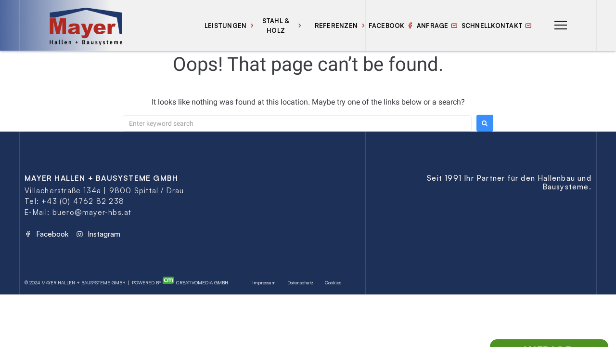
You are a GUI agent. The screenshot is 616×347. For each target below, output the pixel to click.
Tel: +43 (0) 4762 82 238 (74, 201)
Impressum (264, 282)
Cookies (333, 282)
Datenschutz (300, 282)
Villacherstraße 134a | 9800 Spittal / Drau (104, 190)
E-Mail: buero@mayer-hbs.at (78, 212)
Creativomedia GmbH (195, 281)
